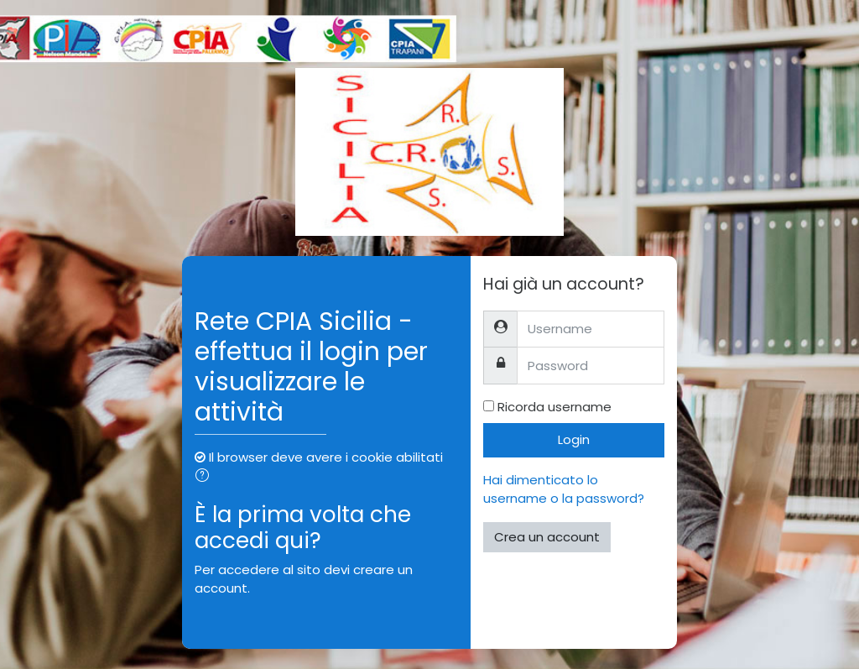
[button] (205, 477)
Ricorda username (554, 407)
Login (574, 439)
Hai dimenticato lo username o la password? (563, 489)
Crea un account (547, 537)
